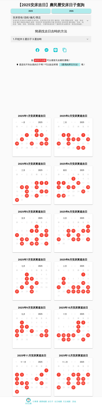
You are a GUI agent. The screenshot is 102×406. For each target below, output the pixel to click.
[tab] (28, 401)
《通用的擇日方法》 (69, 64)
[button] (51, 20)
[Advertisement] (51, 88)
